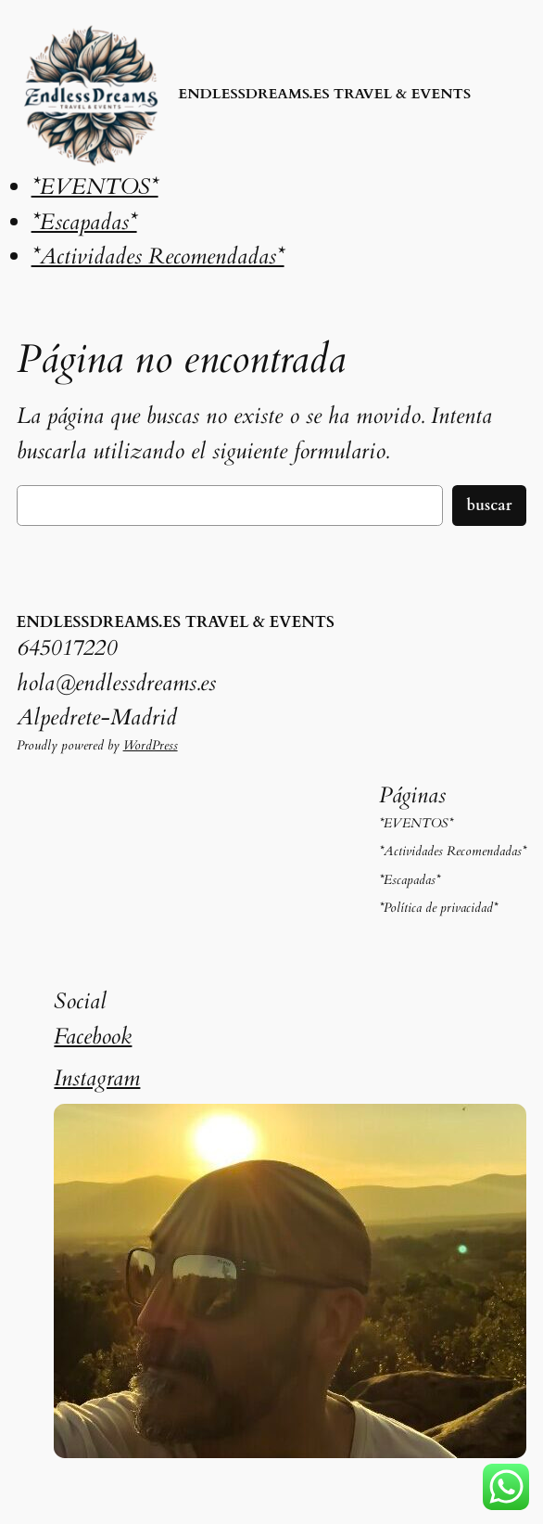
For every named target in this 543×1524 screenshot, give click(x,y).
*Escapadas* (84, 222)
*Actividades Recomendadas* (158, 256)
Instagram (97, 1078)
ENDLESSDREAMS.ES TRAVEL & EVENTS (324, 94)
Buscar (489, 505)
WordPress (150, 745)
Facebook (93, 1036)
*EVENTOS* (95, 187)
